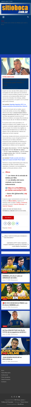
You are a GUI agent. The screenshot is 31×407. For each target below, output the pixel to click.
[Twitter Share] (9, 223)
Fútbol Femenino (5, 379)
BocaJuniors (14, 88)
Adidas (10, 228)
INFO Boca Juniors (19, 400)
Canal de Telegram (7, 206)
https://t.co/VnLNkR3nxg (17, 188)
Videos (5, 272)
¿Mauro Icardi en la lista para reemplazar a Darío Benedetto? (15, 236)
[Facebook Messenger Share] (17, 223)
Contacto (3, 381)
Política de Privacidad (7, 402)
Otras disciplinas (5, 377)
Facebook (24, 202)
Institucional (4, 375)
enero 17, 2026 (6, 280)
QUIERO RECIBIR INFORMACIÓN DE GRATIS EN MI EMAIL (15, 211)
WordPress (21, 404)
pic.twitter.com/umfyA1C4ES (15, 190)
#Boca (7, 172)
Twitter (18, 202)
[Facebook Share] (5, 223)
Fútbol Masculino (8, 77)
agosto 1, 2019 (6, 88)
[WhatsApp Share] (13, 223)
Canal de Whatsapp (19, 204)
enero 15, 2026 (6, 361)
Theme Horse (24, 402)
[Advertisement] (15, 41)
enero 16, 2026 (6, 307)
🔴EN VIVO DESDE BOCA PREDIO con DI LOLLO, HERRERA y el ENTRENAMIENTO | (14, 305)
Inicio (2, 370)
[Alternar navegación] (3, 17)
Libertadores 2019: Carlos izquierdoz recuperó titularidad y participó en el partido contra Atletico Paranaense (15, 244)
